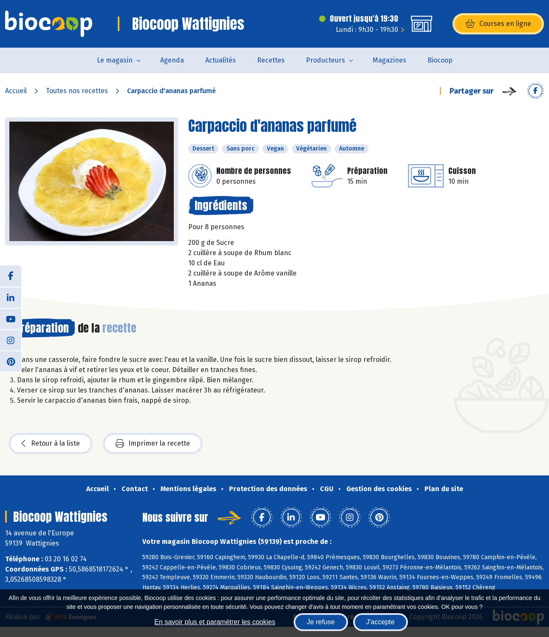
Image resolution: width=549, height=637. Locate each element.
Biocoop (440, 60)
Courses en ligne (498, 24)
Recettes (271, 60)
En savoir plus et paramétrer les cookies (214, 622)
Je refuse (321, 622)
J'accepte (380, 622)
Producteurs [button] (325, 60)
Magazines (389, 60)
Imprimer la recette (153, 443)
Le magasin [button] (115, 60)
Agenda (172, 60)
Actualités (220, 60)
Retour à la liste (50, 443)
